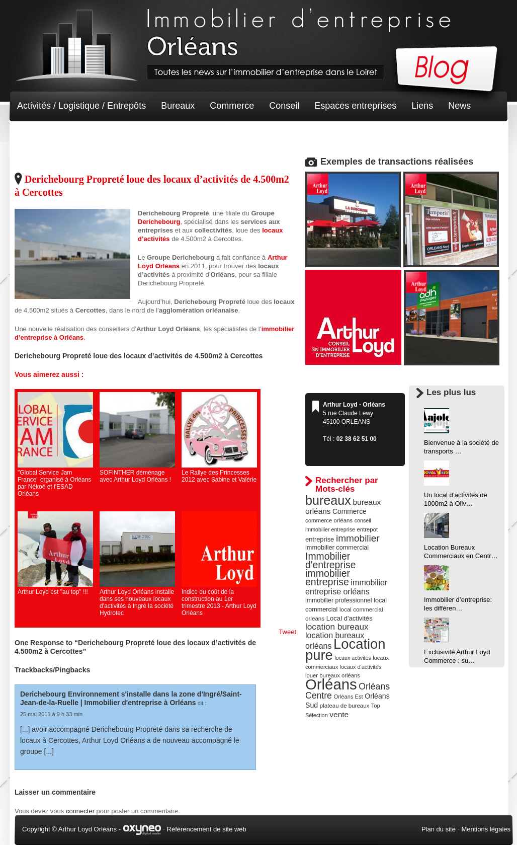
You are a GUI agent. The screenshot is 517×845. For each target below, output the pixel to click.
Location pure (345, 649)
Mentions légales (485, 829)
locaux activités (352, 658)
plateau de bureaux (345, 706)
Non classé (39, 136)
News (459, 106)
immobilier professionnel (338, 600)
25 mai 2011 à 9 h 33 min (51, 714)
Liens (422, 106)
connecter (80, 811)
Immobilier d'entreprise (330, 560)
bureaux (328, 500)
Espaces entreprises (355, 106)
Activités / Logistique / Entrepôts (81, 106)
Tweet (287, 632)
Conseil (284, 106)
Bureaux (178, 106)
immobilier (358, 538)
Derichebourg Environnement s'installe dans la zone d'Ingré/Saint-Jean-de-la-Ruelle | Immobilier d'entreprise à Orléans (131, 698)
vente (339, 714)
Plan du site (438, 829)
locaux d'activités (360, 667)
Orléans (331, 684)
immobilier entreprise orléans (346, 587)
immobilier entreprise (327, 577)
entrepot (367, 529)
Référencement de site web (206, 829)
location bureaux (337, 627)
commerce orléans (329, 520)
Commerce (232, 106)
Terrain (91, 136)
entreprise (319, 539)
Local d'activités (349, 618)
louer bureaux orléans (332, 675)
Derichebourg (159, 221)
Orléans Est (348, 697)
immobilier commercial (337, 547)
